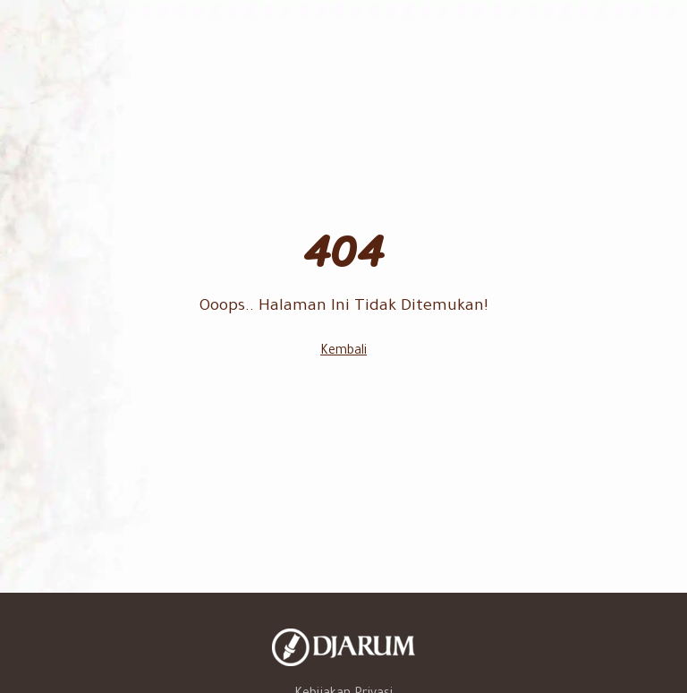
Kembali (343, 352)
